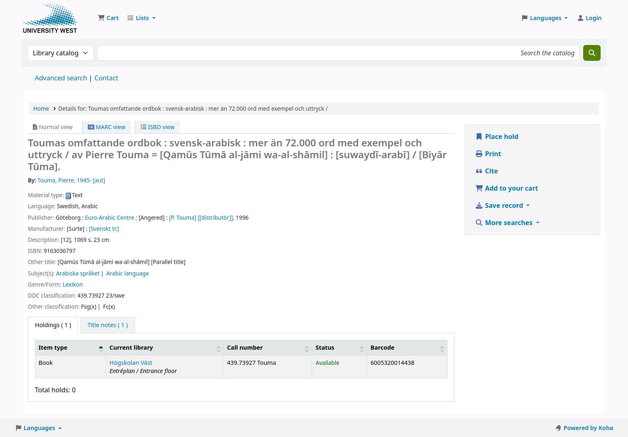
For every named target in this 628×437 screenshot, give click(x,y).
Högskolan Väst (131, 362)
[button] (108, 18)
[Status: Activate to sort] (339, 347)
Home (41, 108)
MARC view (107, 127)
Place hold (496, 136)
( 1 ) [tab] (53, 325)
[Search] (592, 53)
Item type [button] (53, 347)
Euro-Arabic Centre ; (111, 217)
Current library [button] (131, 347)
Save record (500, 205)
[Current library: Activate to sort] (165, 347)
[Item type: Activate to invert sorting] (70, 347)
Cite (486, 170)
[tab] (107, 325)
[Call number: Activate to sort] (268, 347)
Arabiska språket (78, 273)
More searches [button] (504, 222)
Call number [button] (245, 347)
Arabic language (127, 273)
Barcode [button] (382, 347)
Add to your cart (506, 188)
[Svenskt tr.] (104, 228)
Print (488, 153)
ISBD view (157, 127)
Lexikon (73, 284)
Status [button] (324, 347)
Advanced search (61, 77)
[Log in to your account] (589, 18)
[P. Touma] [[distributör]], (201, 217)
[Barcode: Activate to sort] (407, 347)
